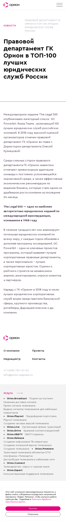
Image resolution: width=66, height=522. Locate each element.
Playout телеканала (15, 420)
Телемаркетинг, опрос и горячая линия (26, 467)
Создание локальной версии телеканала (28, 445)
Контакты (38, 359)
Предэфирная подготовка (41, 416)
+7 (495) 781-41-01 (16, 370)
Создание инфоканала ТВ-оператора (26, 442)
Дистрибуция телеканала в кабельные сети (29, 459)
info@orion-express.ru (18, 375)
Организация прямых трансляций (41, 427)
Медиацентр (12, 359)
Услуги (13, 393)
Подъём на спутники (41, 398)
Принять (33, 508)
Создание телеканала (16, 449)
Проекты (38, 350)
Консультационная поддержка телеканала (28, 474)
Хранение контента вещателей (41, 430)
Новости (10, 25)
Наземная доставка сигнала (20, 402)
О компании (12, 350)
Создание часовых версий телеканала (26, 423)
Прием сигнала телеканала (19, 406)
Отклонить (33, 514)
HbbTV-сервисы (34, 434)
